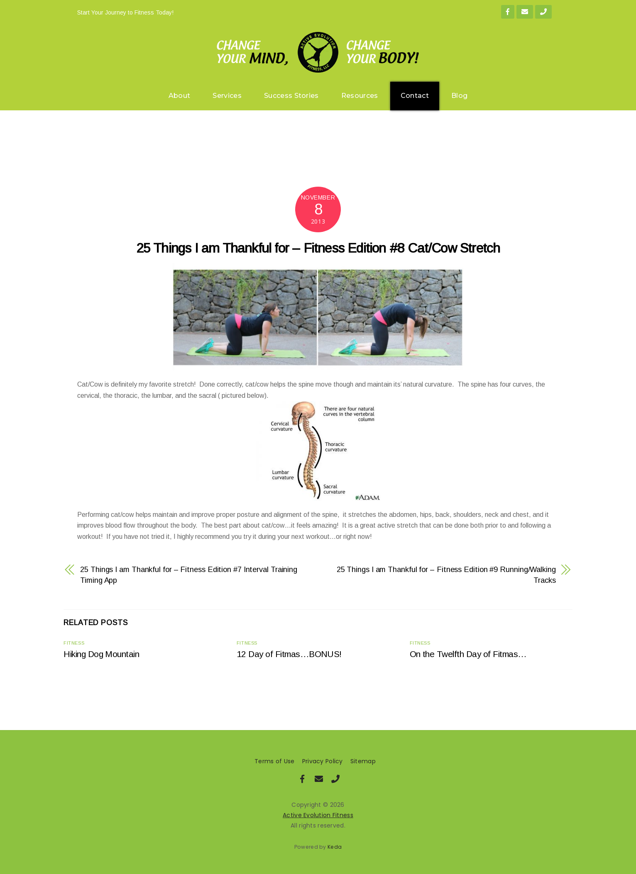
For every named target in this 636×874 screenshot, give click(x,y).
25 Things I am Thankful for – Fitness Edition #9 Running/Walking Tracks (446, 574)
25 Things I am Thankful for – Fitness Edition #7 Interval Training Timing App (188, 574)
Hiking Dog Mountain (101, 654)
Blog (459, 96)
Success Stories (291, 96)
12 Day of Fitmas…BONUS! (289, 654)
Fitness (74, 642)
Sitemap (363, 761)
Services (227, 96)
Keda (335, 846)
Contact (415, 96)
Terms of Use (274, 761)
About (180, 96)
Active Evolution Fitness (318, 815)
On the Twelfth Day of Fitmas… (468, 654)
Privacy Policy (322, 761)
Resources (359, 96)
